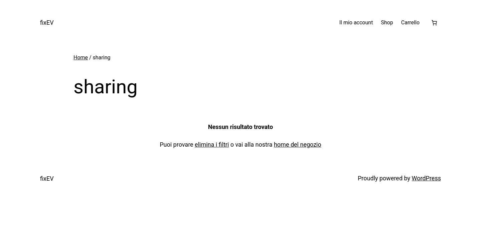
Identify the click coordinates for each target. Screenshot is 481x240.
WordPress (426, 178)
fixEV (47, 22)
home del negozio (297, 144)
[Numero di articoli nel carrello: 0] (434, 22)
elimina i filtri (212, 144)
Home (80, 57)
